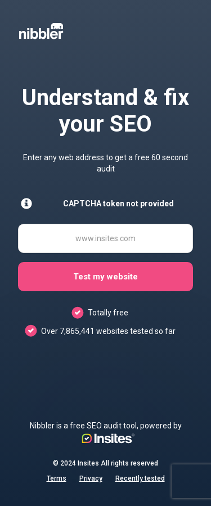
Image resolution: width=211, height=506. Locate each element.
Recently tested (140, 478)
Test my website (105, 277)
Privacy (90, 478)
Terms (56, 478)
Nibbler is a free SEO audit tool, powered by (106, 432)
